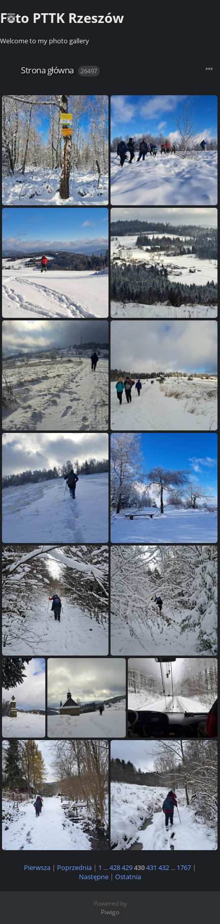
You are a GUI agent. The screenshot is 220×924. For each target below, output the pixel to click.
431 (151, 867)
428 (114, 867)
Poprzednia (74, 867)
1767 (184, 867)
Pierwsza (37, 867)
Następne (93, 876)
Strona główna (47, 70)
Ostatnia (128, 876)
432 (163, 867)
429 (127, 867)
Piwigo (110, 912)
